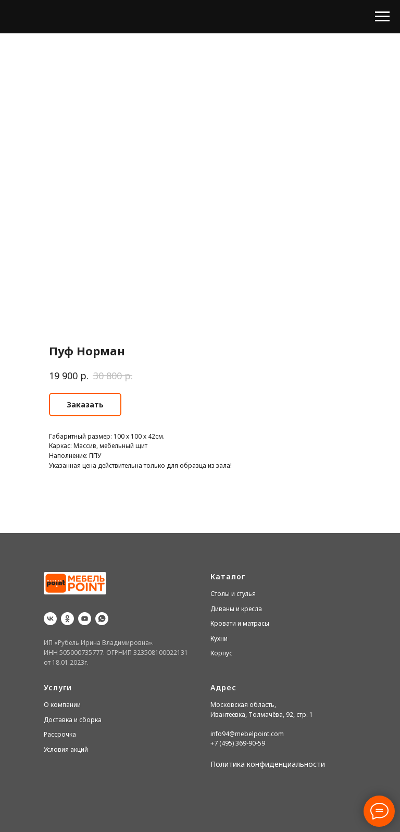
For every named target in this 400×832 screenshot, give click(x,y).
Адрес (223, 687)
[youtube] (84, 618)
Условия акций (66, 749)
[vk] (50, 618)
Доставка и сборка (73, 719)
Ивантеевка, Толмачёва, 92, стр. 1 (261, 714)
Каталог (227, 576)
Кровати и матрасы (239, 623)
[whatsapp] (101, 618)
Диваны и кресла (236, 608)
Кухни (219, 638)
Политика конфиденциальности (267, 764)
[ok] (67, 618)
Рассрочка (60, 734)
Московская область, (243, 704)
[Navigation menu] (382, 16)
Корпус (221, 653)
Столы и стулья (233, 593)
